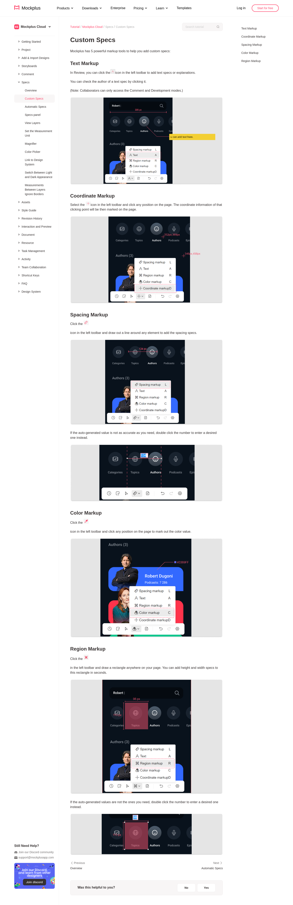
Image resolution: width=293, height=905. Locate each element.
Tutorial (75, 26)
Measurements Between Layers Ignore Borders (35, 190)
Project (24, 49)
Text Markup (249, 28)
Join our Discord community (34, 852)
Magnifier (31, 143)
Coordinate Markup (253, 36)
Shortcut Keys (28, 275)
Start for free (265, 8)
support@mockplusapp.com (34, 858)
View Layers (32, 123)
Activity (24, 259)
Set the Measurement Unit (38, 133)
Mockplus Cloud (92, 26)
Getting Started (29, 41)
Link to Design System (34, 162)
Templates (184, 8)
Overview (31, 90)
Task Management (31, 251)
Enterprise (117, 8)
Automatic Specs (35, 106)
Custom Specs (34, 98)
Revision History (29, 218)
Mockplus (27, 8)
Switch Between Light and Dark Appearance (38, 175)
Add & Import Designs (33, 57)
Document (26, 234)
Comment (25, 74)
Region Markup (251, 61)
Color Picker (32, 151)
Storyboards (27, 66)
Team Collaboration (31, 267)
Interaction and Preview (34, 226)
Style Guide (26, 210)
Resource (25, 242)
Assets (23, 202)
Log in (241, 8)
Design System (29, 291)
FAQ (22, 283)
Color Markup (249, 52)
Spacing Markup (251, 44)
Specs (23, 82)
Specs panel (32, 114)
